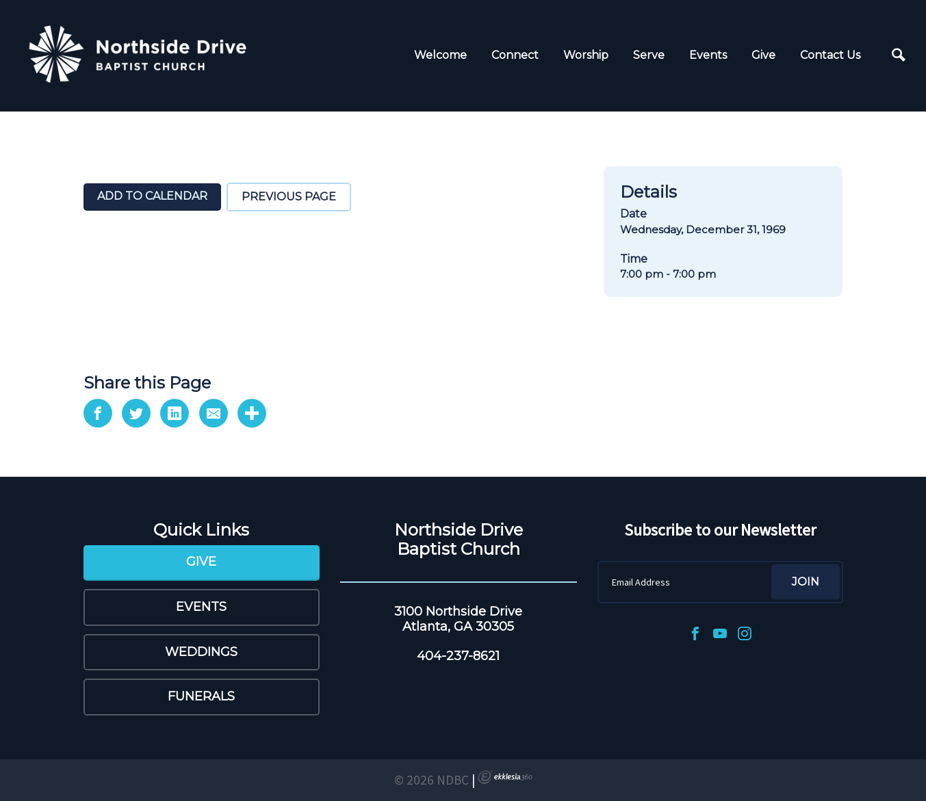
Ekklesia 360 (505, 777)
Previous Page (289, 196)
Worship (585, 55)
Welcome (440, 55)
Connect (515, 55)
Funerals (201, 696)
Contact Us (830, 55)
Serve (649, 55)
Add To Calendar (152, 195)
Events (708, 55)
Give (763, 55)
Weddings (201, 651)
